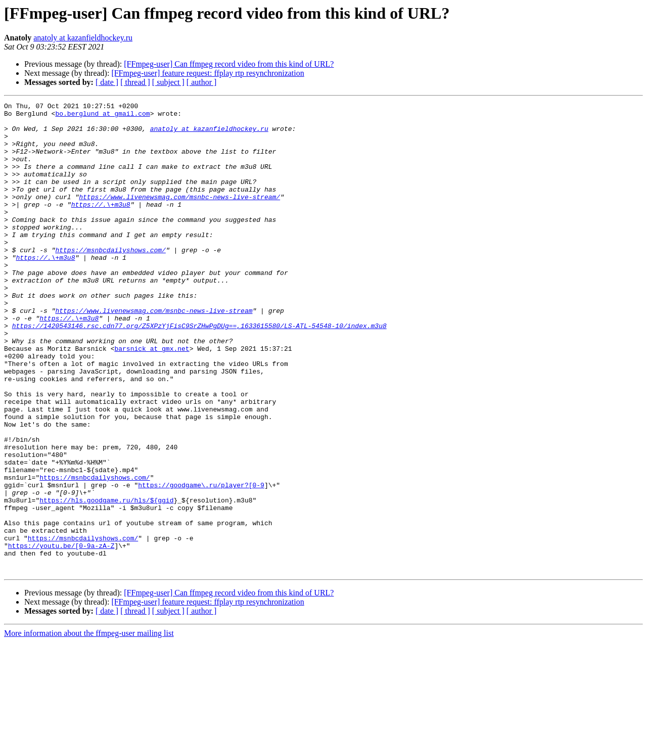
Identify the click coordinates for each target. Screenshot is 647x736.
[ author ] (202, 82)
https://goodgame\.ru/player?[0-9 (201, 562)
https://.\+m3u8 (100, 225)
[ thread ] (135, 82)
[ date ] (107, 82)
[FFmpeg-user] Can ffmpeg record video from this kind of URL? (229, 64)
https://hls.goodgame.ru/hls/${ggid (106, 580)
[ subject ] (168, 82)
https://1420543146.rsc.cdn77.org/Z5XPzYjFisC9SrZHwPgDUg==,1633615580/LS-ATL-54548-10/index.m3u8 (199, 371)
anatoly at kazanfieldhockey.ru (82, 37)
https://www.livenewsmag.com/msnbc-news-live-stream (153, 352)
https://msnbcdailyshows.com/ (110, 280)
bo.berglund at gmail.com (102, 116)
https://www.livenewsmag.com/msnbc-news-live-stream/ (179, 216)
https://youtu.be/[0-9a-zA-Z (61, 634)
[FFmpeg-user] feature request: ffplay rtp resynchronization (207, 73)
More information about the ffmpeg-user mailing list (89, 727)
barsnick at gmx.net (151, 398)
